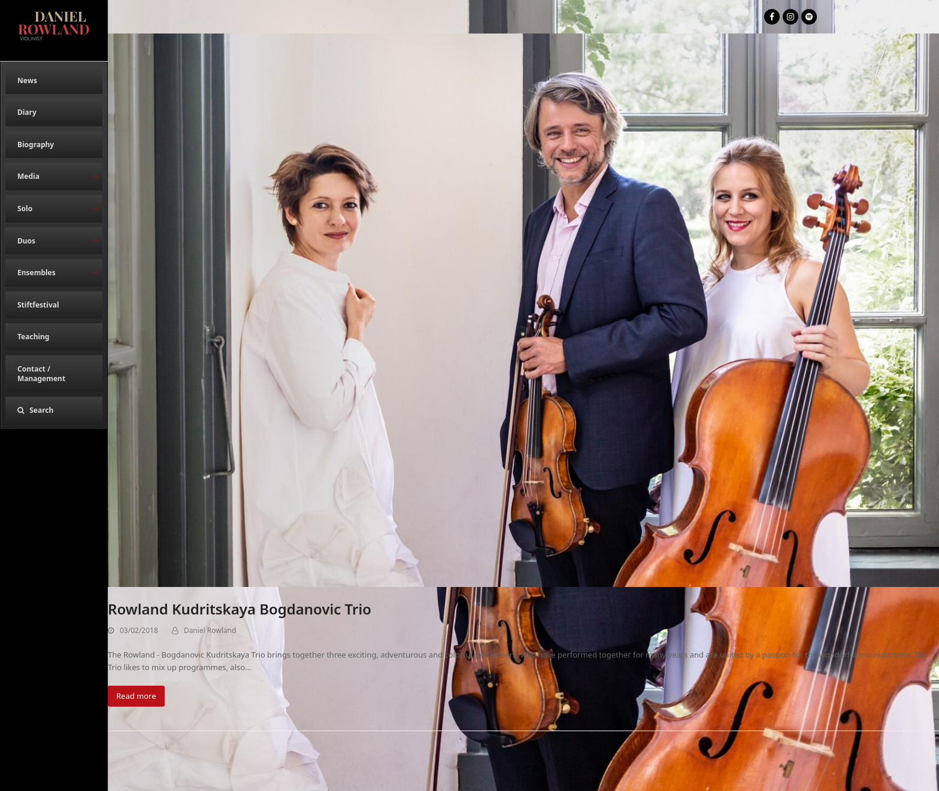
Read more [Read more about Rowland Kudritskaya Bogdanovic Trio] (136, 695)
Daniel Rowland (210, 630)
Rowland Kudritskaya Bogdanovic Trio (239, 609)
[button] (53, 410)
